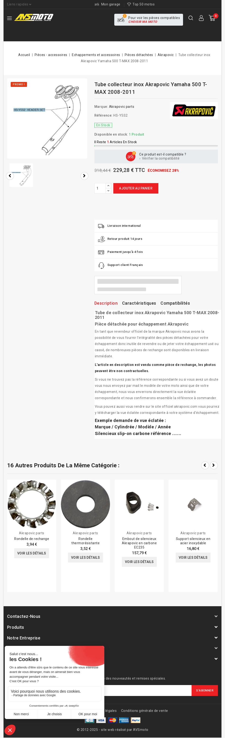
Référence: (103, 115)
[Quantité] (100, 188)
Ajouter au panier (135, 188)
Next (214, 465)
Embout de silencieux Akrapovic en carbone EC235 (139, 543)
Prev (205, 465)
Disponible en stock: (111, 134)
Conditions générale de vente (144, 711)
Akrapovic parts (121, 107)
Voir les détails (31, 553)
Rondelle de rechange (31, 539)
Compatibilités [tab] (175, 303)
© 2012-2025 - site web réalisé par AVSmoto (112, 730)
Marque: (101, 107)
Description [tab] (106, 303)
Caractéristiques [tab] (139, 303)
